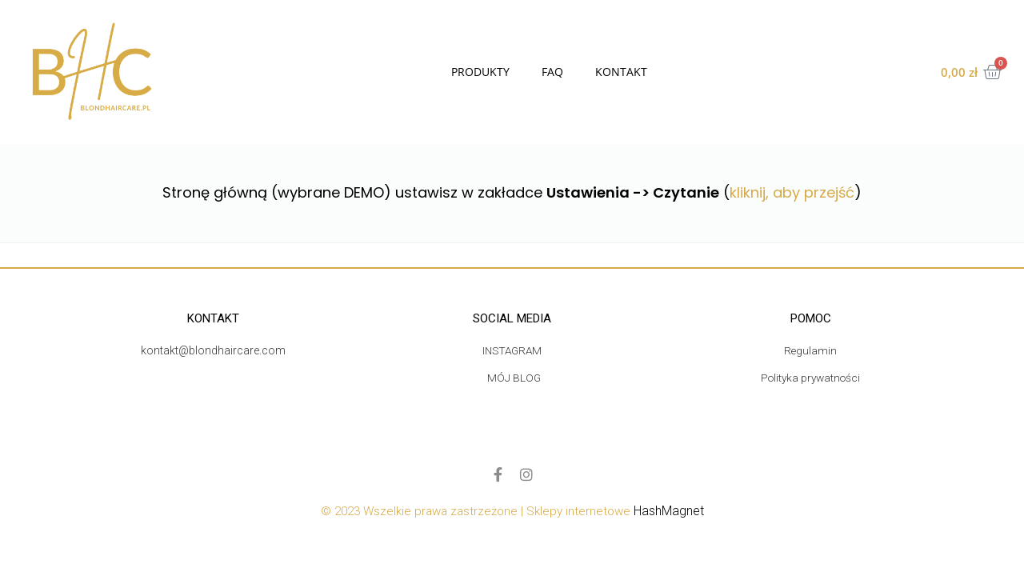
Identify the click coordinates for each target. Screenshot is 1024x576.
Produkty (480, 71)
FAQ (552, 71)
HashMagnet (668, 511)
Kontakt (621, 71)
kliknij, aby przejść (792, 192)
